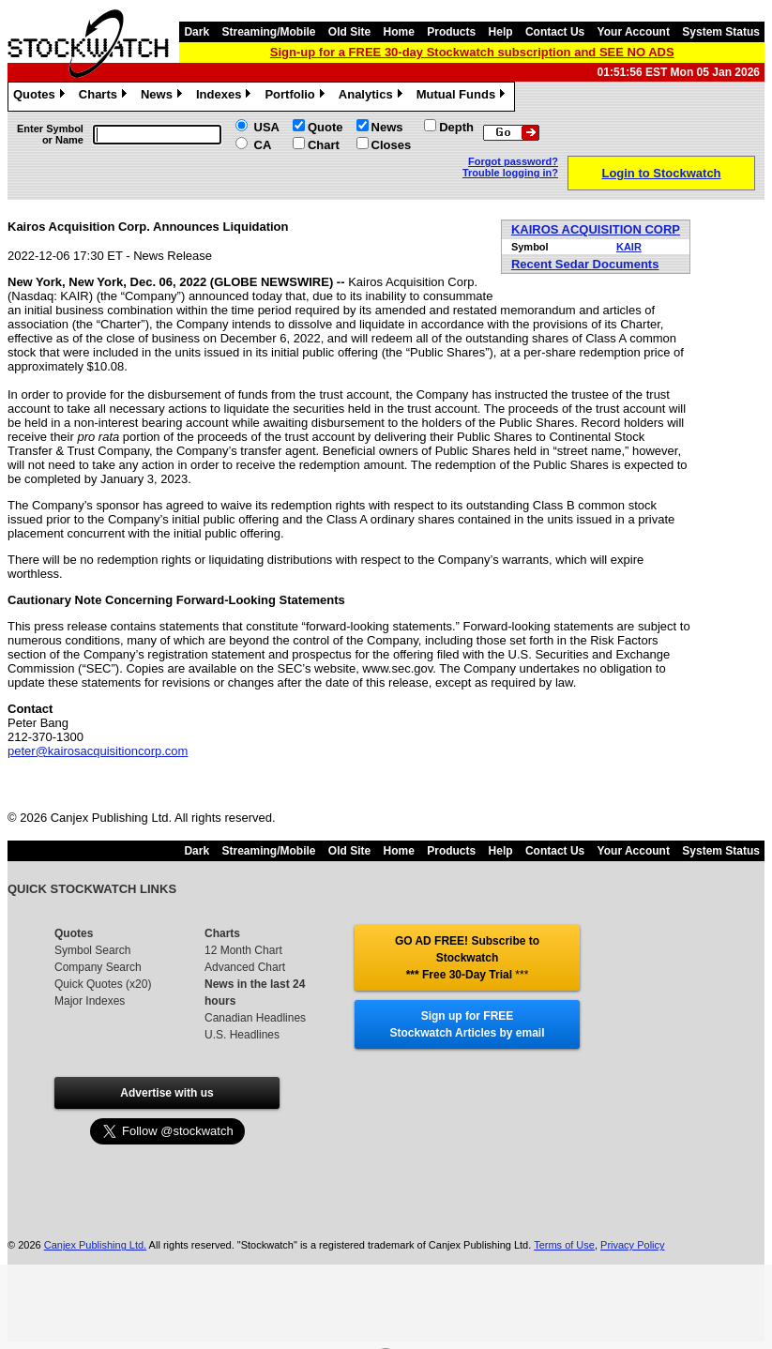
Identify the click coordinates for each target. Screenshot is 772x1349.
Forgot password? (513, 161)
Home (399, 31)
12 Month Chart (243, 950)
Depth (456, 127)
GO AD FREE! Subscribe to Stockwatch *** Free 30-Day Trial (467, 957)
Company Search (98, 967)
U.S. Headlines (242, 1034)
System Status (721, 31)
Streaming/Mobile (268, 31)
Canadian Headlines (255, 1017)
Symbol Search (92, 950)
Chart (324, 145)
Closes (391, 145)
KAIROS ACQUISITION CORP (595, 229)
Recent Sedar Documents (585, 264)
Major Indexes (89, 1001)
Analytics (373, 96)
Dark (196, 31)
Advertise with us (166, 1092)
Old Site (349, 31)
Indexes (225, 96)
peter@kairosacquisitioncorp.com (98, 751)
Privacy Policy (632, 1244)
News (164, 96)
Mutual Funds (463, 96)
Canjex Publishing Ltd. (95, 1244)
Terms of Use (564, 1244)
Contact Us (554, 31)
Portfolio (296, 96)
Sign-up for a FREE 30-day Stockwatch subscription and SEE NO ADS (472, 52)
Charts (105, 96)
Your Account (634, 31)
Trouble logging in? (510, 172)
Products (451, 31)
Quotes (41, 96)
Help (501, 31)
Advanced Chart (244, 967)
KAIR (629, 246)
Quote (325, 127)
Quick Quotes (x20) (102, 984)
